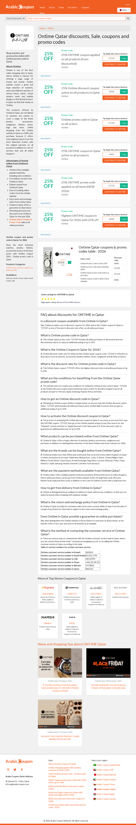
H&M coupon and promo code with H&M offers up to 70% (67, 781)
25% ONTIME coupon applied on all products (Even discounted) (80, 59)
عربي (128, 4)
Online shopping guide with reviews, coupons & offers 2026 (64, 768)
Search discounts (16, 18)
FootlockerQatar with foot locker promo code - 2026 (67, 806)
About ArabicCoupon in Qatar (62, 764)
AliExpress (47, 594)
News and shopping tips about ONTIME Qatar (72, 644)
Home (42, 7)
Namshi (48, 623)
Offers (50, 28)
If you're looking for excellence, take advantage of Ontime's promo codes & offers (60, 688)
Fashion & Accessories (14, 268)
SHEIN (72, 623)
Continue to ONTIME (115, 64)
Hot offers (72, 7)
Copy (124, 58)
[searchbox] (76, 18)
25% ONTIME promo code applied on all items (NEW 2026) (78, 187)
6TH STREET (96, 594)
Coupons (85, 7)
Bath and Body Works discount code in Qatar (66, 787)
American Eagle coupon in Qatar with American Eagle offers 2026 (65, 793)
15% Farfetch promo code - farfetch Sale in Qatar (67, 775)
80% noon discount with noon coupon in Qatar (66, 799)
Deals (61, 7)
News (42, 13)
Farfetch (72, 594)
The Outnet (120, 594)
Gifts (15, 270)
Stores (52, 7)
